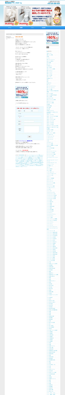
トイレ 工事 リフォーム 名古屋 (52, 330)
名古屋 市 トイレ (37, 165)
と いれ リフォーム (50, 137)
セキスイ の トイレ (50, 179)
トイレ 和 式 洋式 (50, 305)
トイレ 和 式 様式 (50, 303)
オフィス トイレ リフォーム (51, 151)
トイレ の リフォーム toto (51, 193)
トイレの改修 (26, 162)
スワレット (49, 176)
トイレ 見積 (49, 381)
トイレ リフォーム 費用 (36, 159)
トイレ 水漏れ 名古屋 (51, 394)
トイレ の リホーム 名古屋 (51, 198)
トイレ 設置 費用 (50, 389)
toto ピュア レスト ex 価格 (51, 99)
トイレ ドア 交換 (49, 217)
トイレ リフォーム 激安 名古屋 (52, 252)
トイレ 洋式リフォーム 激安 (51, 372)
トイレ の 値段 (38, 156)
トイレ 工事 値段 (49, 333)
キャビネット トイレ (50, 164)
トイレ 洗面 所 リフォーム (51, 378)
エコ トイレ (49, 149)
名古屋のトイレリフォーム (26, 166)
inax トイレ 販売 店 (50, 61)
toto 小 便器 (49, 107)
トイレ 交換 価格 (49, 265)
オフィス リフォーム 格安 (51, 154)
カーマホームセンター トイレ (52, 162)
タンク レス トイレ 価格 (51, 182)
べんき (48, 140)
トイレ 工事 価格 (49, 331)
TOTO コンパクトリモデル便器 (52, 116)
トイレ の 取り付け (50, 201)
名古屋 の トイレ (27, 164)
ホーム (9, 27)
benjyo (48, 56)
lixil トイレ (48, 64)
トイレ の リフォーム (32, 156)
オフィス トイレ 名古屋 (51, 152)
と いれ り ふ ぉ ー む (50, 136)
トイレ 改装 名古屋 (21, 162)
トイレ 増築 (49, 313)
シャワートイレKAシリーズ (51, 173)
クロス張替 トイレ (50, 165)
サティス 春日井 (49, 168)
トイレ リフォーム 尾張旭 (51, 243)
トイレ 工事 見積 (49, 339)
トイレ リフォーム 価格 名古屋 (52, 232)
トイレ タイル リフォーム (51, 214)
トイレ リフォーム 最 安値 (51, 251)
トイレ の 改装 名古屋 (50, 206)
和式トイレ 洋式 (19, 167)
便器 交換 (32, 163)
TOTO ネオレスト (50, 117)
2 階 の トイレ (49, 53)
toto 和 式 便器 (49, 105)
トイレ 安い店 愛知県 (50, 327)
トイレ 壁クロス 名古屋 (51, 322)
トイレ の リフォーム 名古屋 (51, 195)
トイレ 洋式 (49, 367)
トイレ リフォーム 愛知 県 (27, 158)
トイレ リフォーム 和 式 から (52, 241)
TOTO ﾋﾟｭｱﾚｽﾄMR (50, 124)
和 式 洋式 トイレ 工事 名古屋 (34, 166)
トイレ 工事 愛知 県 (50, 338)
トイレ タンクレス (50, 215)
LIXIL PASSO (49, 67)
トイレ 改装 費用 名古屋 (51, 359)
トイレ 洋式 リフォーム (51, 369)
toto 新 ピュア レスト (50, 110)
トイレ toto (48, 189)
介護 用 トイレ (28, 163)
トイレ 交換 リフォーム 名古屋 (52, 263)
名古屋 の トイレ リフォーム (34, 164)
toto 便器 (48, 104)
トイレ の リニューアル (51, 192)
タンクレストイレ (50, 184)
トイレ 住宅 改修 (49, 269)
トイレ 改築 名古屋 (50, 353)
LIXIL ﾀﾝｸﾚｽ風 (49, 75)
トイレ (32, 27)
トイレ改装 (30, 162)
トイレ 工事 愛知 (49, 336)
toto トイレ (48, 84)
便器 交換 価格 (19, 36)
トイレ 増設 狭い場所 (50, 316)
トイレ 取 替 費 (49, 283)
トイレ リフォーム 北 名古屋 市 (52, 235)
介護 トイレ (23, 163)
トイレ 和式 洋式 (21, 161)
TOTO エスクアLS (50, 114)
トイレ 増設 (34, 161)
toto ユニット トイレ (50, 101)
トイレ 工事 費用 (39, 161)
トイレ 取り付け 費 (50, 285)
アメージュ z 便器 (50, 143)
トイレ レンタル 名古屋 (51, 260)
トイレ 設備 (49, 383)
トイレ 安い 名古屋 (50, 325)
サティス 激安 (49, 170)
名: (32, 110)
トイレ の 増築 (49, 203)
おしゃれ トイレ (50, 131)
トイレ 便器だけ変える (51, 276)
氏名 (19, 110)
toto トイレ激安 (49, 96)
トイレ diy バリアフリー (51, 187)
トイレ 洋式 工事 (49, 370)
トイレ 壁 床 (49, 320)
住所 (19, 124)
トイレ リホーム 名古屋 (21, 160)
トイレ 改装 (49, 355)
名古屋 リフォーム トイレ (30, 165)
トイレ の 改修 (49, 204)
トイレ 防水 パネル (50, 391)
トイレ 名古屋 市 (49, 297)
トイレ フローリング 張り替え (52, 220)
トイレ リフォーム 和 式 (51, 240)
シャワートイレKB (50, 175)
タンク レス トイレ (50, 181)
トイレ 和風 (49, 311)
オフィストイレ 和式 (50, 155)
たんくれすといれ (50, 134)
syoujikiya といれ (49, 78)
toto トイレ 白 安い (50, 93)
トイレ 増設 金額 (49, 319)
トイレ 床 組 (49, 342)
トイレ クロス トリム (51, 392)
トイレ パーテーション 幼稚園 (52, 218)
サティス (48, 167)
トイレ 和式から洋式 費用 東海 (52, 309)
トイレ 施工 (49, 361)
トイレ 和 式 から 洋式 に (51, 302)
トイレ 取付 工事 (49, 288)
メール (20, 116)
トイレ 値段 (49, 279)
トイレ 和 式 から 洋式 (36, 160)
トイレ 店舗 (49, 344)
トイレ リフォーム (50, 225)
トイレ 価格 (49, 271)
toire (47, 81)
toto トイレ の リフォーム (51, 86)
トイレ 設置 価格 (49, 386)
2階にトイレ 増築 (50, 54)
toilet (47, 79)
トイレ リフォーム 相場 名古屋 (27, 159)
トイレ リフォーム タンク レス (52, 226)
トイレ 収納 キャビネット (51, 280)
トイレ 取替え (49, 290)
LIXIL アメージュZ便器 (51, 68)
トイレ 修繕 (49, 277)
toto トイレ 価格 (49, 89)
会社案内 (44, 27)
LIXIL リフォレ (49, 73)
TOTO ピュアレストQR (51, 119)
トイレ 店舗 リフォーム (51, 345)
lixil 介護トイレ (49, 65)
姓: (24, 110)
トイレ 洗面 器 (49, 377)
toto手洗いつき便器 (50, 129)
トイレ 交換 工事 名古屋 (29, 160)
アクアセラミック (50, 142)
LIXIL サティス (49, 70)
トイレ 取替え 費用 (50, 291)
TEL (19, 121)
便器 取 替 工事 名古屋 (20, 164)
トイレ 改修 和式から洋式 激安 (52, 350)
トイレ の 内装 (49, 200)
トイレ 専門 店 (49, 328)
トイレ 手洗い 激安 (50, 347)
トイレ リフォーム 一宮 (22, 157)
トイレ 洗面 (49, 375)
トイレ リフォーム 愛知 (19, 158)
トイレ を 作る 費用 (50, 209)
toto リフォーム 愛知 (50, 102)
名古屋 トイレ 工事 (23, 165)
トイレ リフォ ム (49, 223)
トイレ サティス (49, 212)
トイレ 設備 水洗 (49, 384)
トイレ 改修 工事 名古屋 (51, 352)
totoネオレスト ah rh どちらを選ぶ (52, 125)
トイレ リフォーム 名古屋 (51, 237)
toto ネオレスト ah (50, 98)
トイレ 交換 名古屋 (50, 266)
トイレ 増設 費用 (49, 317)
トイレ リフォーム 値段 (30, 157)
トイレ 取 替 (49, 282)
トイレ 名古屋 (49, 293)
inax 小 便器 (49, 62)
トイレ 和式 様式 (49, 306)
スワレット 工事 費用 (50, 178)
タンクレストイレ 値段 (51, 186)
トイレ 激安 (49, 380)
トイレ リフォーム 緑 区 (51, 255)
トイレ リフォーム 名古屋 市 (38, 157)
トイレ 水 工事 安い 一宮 (51, 364)
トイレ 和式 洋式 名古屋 (28, 161)
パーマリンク (25, 167)
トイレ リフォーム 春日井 (36, 158)
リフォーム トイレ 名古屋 (37, 162)
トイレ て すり (49, 190)
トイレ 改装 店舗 (49, 358)
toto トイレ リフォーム (50, 87)
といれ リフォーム (50, 139)
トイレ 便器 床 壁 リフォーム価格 (52, 274)
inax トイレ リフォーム (51, 59)
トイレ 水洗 (49, 366)
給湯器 (21, 27)
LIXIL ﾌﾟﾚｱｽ (49, 76)
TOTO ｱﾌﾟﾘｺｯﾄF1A (50, 122)
